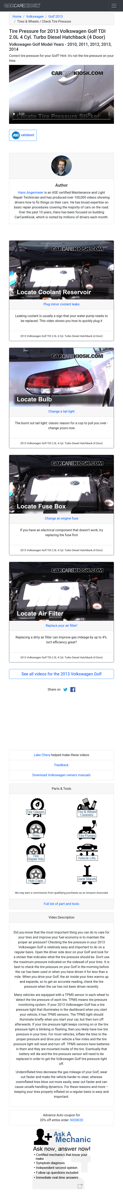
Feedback (62, 765)
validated (23, 135)
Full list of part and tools (61, 904)
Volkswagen (35, 16)
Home (17, 16)
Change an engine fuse (61, 518)
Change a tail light (61, 411)
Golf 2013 (56, 16)
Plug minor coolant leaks (61, 304)
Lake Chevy (42, 755)
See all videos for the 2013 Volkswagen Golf (61, 673)
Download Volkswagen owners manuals (61, 775)
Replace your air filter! (61, 626)
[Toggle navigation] (114, 6)
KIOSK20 (76, 1120)
